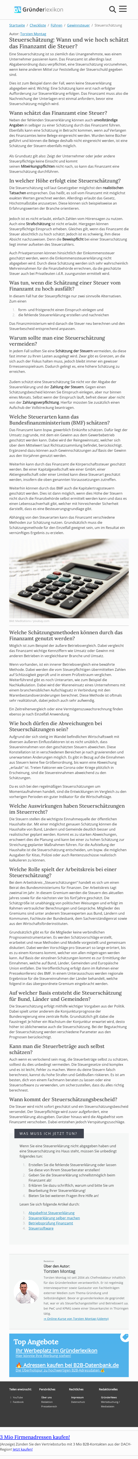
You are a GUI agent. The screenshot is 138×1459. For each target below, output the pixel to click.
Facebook (16, 1401)
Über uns (46, 1397)
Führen (56, 25)
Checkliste (38, 25)
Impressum (77, 1397)
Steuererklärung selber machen (54, 1218)
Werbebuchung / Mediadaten (110, 1404)
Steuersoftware (41, 1228)
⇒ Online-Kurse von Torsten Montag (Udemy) (76, 1319)
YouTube (16, 1397)
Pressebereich (49, 1406)
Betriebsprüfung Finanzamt (51, 1223)
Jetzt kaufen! (23, 1449)
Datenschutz (78, 1401)
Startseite (17, 25)
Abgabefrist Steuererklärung (52, 1213)
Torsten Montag (33, 34)
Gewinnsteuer (78, 25)
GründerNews (109, 1397)
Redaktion (49, 1261)
